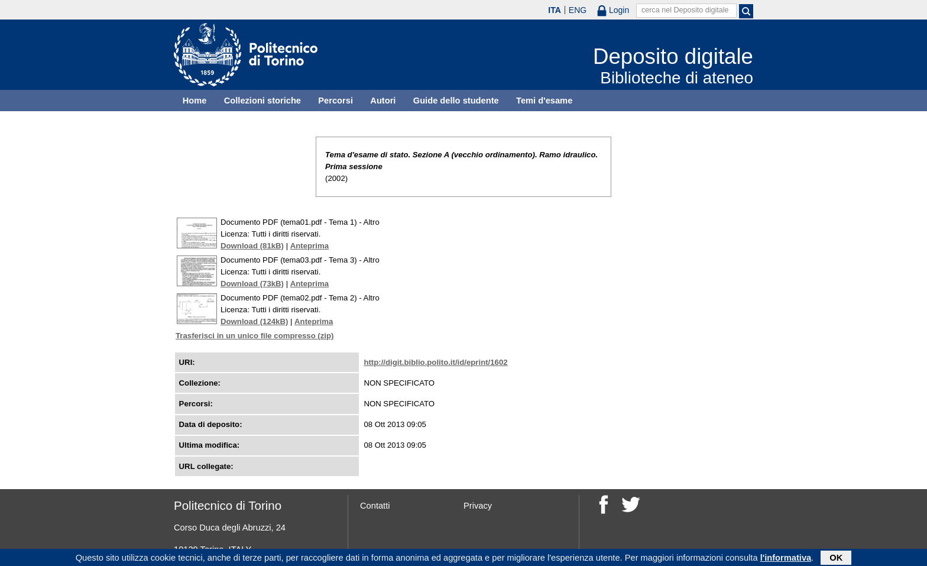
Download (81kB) (252, 245)
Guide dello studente (456, 100)
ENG (577, 10)
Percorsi (335, 100)
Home (195, 100)
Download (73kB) (252, 283)
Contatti (375, 505)
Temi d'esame (544, 100)
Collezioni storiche (262, 100)
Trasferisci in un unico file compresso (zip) (254, 335)
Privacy (478, 505)
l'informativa (786, 559)
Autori (383, 100)
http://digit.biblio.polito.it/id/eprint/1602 (435, 362)
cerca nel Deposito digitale (685, 10)
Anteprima (309, 245)
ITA (554, 10)
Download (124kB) (254, 321)
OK (835, 559)
